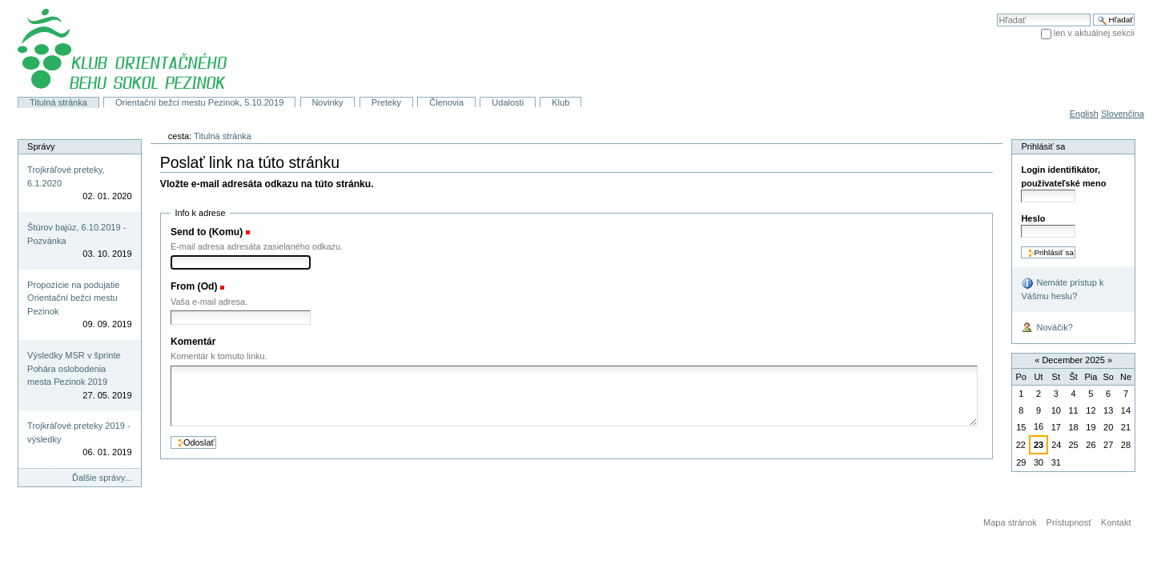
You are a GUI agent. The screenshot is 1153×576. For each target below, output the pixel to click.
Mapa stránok (1010, 522)
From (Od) (194, 286)
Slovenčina (1122, 113)
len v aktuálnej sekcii (1094, 33)
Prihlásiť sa (1043, 146)
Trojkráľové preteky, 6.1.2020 (65, 176)
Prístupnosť (1069, 522)
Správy (40, 146)
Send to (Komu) (207, 232)
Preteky (386, 102)
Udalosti (508, 102)
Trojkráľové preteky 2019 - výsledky (79, 432)
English (1084, 113)
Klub (560, 102)
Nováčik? (1046, 328)
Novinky (327, 102)
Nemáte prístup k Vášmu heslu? (1062, 289)
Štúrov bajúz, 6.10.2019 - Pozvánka (76, 234)
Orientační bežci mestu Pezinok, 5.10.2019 (199, 102)
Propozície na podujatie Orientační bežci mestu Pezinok (73, 298)
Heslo (1033, 218)
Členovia (446, 102)
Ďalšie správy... (102, 477)
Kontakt (1116, 522)
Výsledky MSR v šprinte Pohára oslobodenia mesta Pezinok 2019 (73, 368)
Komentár (193, 341)
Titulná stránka (58, 102)
